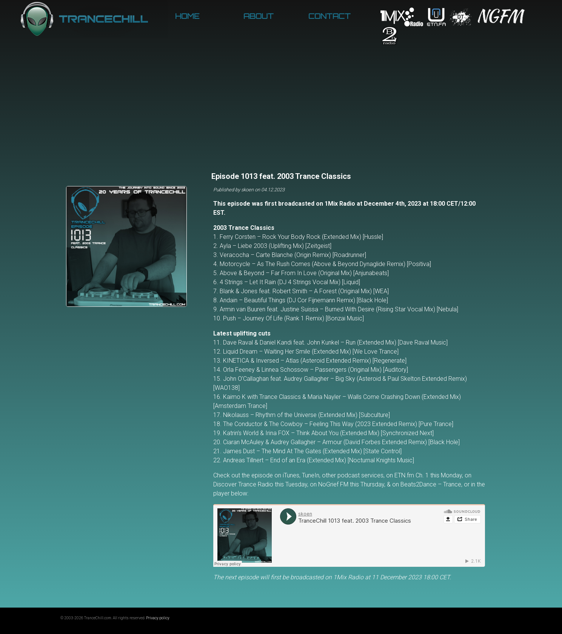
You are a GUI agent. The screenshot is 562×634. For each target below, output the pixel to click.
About (258, 16)
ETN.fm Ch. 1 (411, 475)
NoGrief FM (333, 484)
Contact (329, 16)
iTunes (291, 475)
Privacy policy (157, 618)
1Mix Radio (340, 203)
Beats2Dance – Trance (430, 484)
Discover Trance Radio (243, 484)
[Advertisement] (281, 113)
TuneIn (310, 475)
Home (187, 16)
